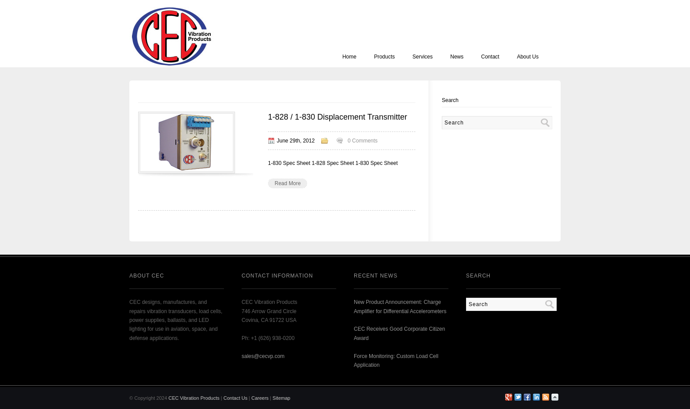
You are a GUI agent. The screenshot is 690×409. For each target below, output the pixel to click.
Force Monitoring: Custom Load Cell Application (396, 360)
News (456, 57)
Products (384, 57)
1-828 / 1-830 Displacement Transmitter (337, 117)
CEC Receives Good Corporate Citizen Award (399, 333)
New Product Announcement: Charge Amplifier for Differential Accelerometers (400, 306)
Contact (490, 57)
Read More (288, 183)
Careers (259, 398)
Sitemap (281, 398)
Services (422, 57)
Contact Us (235, 398)
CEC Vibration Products (194, 398)
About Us (528, 57)
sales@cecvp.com (263, 356)
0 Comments (363, 141)
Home (349, 57)
